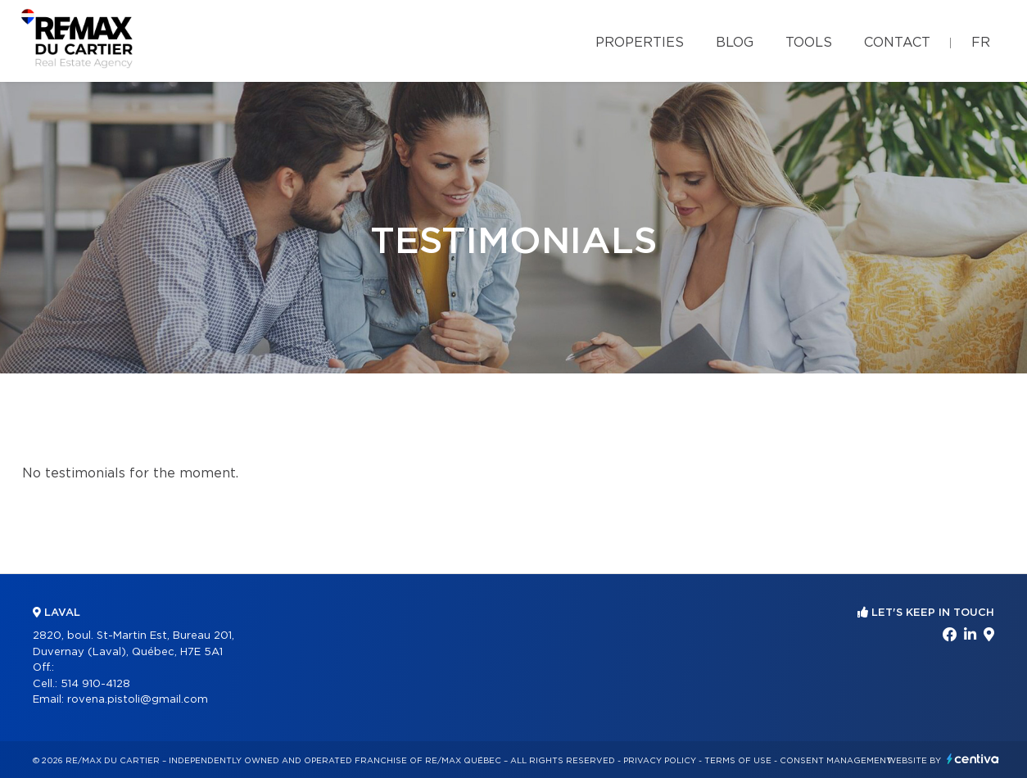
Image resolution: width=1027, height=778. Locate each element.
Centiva (973, 758)
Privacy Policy (659, 761)
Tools (808, 42)
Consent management (836, 761)
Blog (734, 42)
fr (980, 42)
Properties (639, 42)
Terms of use (737, 761)
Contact (897, 42)
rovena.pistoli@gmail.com (137, 699)
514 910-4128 (95, 684)
